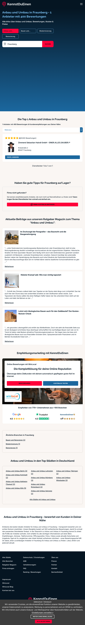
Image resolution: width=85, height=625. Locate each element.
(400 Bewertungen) (29, 138)
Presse (54, 561)
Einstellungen (39, 557)
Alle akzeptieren (43, 621)
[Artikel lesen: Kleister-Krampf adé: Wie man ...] (12, 281)
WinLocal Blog (7, 587)
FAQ (24, 568)
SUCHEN (48, 44)
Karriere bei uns (8, 590)
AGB (24, 561)
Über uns (54, 557)
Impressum (6, 579)
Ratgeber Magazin (9, 565)
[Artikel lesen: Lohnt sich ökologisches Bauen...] (11, 317)
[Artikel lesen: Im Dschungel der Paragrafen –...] (11, 237)
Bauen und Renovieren (15, 440)
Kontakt (54, 568)
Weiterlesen (9, 266)
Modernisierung (13, 444)
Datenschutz (28, 557)
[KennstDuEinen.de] (16, 4)
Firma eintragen (8, 568)
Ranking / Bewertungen (32, 572)
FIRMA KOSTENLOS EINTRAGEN (42, 204)
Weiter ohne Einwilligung (42, 616)
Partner (54, 565)
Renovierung (12, 448)
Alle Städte (6, 557)
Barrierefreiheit (57, 572)
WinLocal (5, 583)
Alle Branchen (7, 561)
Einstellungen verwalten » (42, 612)
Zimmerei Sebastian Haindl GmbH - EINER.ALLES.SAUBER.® (44, 142)
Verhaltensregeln (29, 565)
